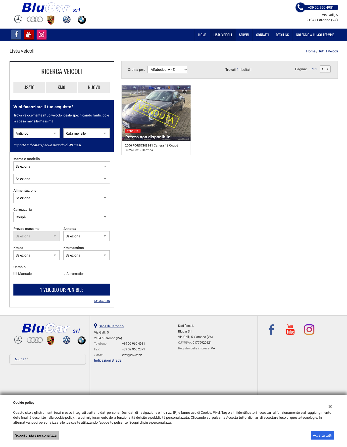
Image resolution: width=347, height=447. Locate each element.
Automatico (75, 274)
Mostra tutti (102, 301)
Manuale (24, 274)
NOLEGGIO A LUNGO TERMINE (315, 34)
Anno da (69, 229)
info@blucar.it (132, 355)
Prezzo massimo (26, 229)
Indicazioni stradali (108, 360)
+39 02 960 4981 (133, 343)
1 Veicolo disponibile (61, 289)
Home (202, 34)
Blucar (20, 359)
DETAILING (282, 34)
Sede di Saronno (111, 326)
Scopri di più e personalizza (36, 435)
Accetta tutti (322, 435)
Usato (29, 87)
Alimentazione (25, 190)
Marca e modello (26, 159)
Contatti (262, 34)
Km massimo (73, 248)
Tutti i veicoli (328, 51)
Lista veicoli (222, 34)
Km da (18, 248)
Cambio (19, 267)
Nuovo (94, 87)
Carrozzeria (22, 210)
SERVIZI (244, 34)
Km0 (61, 87)
